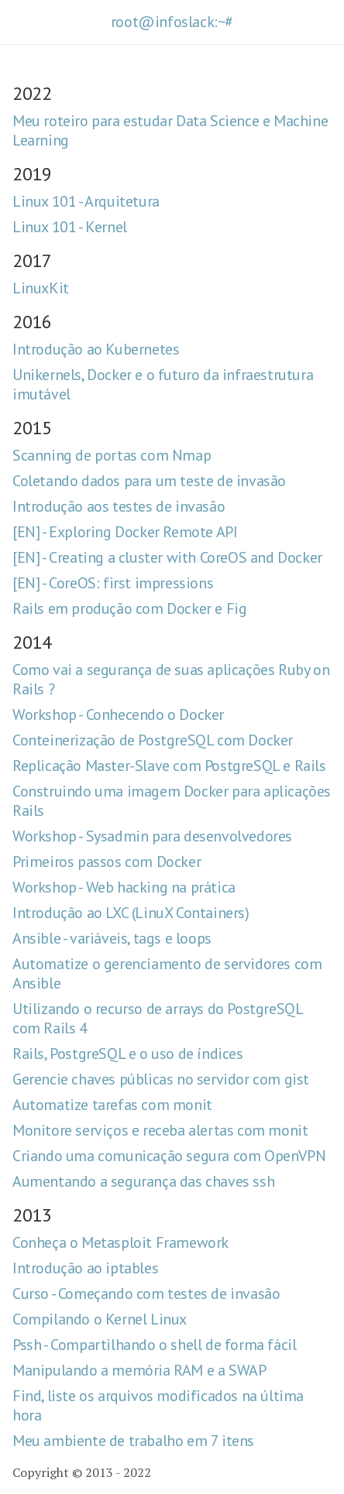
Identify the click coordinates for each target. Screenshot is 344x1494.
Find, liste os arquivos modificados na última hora (158, 1405)
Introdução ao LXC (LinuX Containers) (130, 913)
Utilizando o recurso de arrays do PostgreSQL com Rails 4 (157, 1018)
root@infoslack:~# (172, 22)
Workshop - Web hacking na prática (124, 887)
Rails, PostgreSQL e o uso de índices (127, 1053)
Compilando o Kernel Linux (99, 1319)
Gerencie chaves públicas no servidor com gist (160, 1079)
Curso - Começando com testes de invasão (146, 1293)
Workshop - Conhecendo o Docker (118, 714)
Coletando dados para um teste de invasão (149, 481)
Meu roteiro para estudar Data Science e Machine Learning (170, 130)
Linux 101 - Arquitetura (86, 201)
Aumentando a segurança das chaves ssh (143, 1181)
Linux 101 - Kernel (69, 227)
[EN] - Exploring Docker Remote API (124, 532)
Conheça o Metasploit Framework (120, 1242)
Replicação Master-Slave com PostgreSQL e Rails (169, 766)
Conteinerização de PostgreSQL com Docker (152, 740)
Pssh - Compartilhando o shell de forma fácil (154, 1345)
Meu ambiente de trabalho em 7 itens (133, 1441)
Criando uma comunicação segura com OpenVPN (168, 1156)
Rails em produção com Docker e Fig (129, 608)
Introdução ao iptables (85, 1268)
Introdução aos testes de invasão (118, 506)
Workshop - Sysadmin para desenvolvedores (152, 836)
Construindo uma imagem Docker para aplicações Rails (171, 801)
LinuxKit (40, 288)
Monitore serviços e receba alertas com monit (160, 1130)
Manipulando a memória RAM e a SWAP (139, 1370)
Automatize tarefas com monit (112, 1105)
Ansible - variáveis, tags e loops (112, 938)
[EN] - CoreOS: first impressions (112, 583)
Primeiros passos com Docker (106, 862)
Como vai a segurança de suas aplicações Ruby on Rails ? (170, 679)
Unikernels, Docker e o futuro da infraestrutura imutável (162, 384)
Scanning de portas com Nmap (111, 455)
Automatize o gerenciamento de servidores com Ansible (167, 973)
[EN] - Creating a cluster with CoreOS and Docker (167, 557)
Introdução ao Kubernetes (95, 349)
